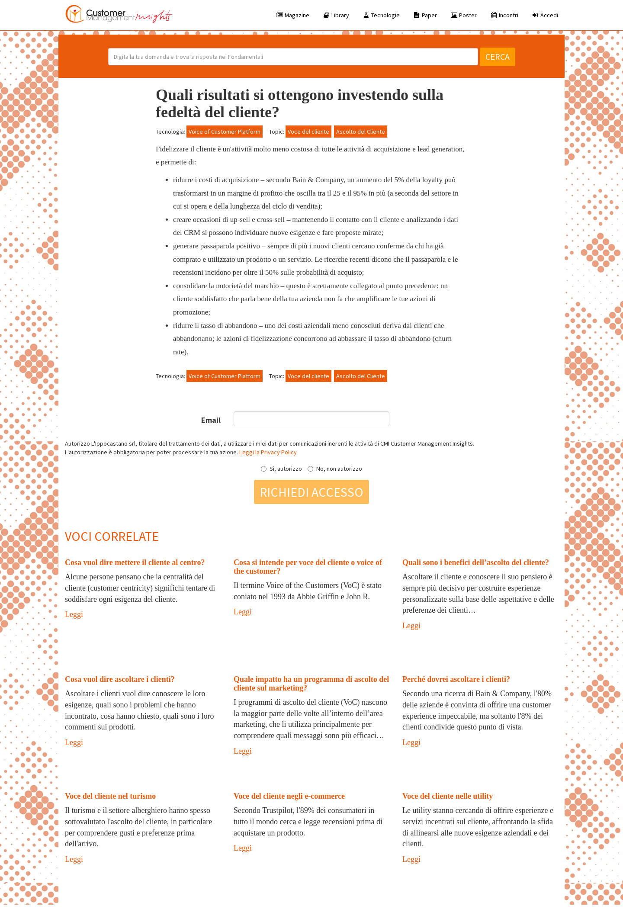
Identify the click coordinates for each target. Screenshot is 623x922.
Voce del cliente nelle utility (447, 796)
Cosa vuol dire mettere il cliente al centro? (135, 562)
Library (335, 15)
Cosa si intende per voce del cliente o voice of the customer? (308, 566)
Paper (425, 15)
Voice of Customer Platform (224, 131)
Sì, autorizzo (281, 468)
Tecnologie (381, 15)
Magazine (292, 15)
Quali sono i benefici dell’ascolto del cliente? (475, 562)
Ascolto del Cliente (360, 131)
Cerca (497, 56)
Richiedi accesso (311, 492)
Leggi (74, 614)
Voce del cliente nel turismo (110, 796)
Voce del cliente (308, 131)
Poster (463, 15)
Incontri (504, 15)
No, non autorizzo (335, 468)
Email (211, 420)
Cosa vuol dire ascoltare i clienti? (120, 679)
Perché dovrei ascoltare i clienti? (456, 679)
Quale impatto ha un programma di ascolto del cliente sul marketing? (311, 683)
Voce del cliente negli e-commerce (289, 796)
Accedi (544, 15)
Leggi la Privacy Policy (268, 452)
